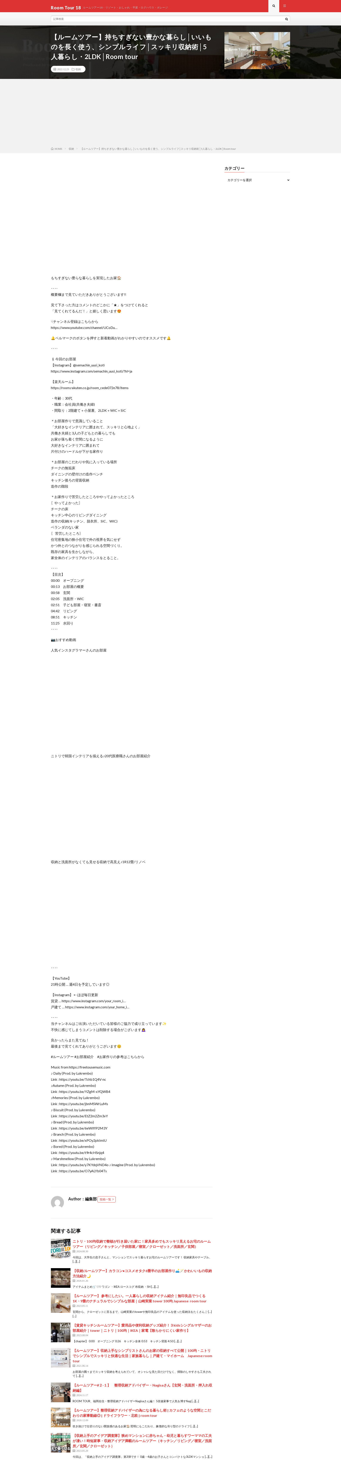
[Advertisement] (170, 116)
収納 (78, 72)
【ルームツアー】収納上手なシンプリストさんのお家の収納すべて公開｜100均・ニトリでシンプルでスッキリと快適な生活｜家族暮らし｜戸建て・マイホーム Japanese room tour (142, 1358)
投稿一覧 (105, 1202)
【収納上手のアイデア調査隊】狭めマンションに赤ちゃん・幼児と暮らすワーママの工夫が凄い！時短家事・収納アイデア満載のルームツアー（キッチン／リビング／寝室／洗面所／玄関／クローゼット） (142, 1443)
